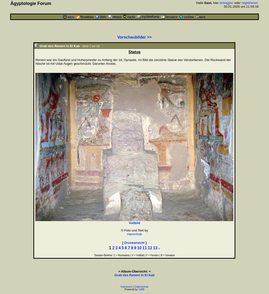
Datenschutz (142, 286)
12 (150, 248)
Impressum (127, 286)
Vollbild (134, 223)
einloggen (226, 3)
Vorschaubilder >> (134, 37)
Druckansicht (134, 243)
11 (145, 248)
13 (155, 248)
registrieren (250, 3)
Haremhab (134, 234)
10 (139, 248)
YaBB (141, 289)
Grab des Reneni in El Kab (134, 275)
